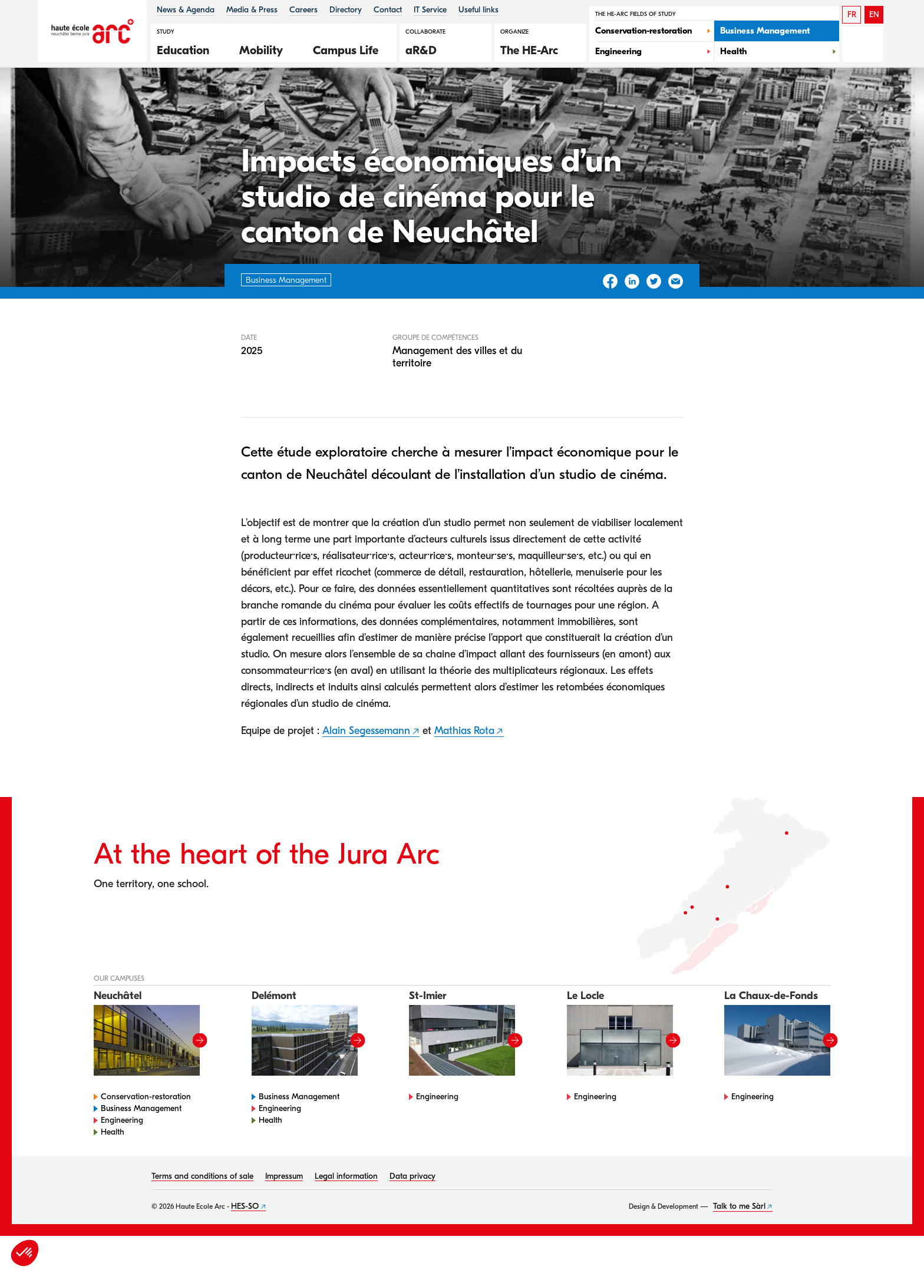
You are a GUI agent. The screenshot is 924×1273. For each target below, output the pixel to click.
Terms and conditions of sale (202, 1213)
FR (851, 14)
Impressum (284, 1213)
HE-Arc (116, 99)
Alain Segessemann (366, 768)
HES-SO (245, 1243)
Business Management (141, 1145)
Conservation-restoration (146, 1134)
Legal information (346, 1213)
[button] (189, 49)
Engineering (122, 1157)
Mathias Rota (464, 768)
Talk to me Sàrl (739, 1243)
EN (874, 14)
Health (112, 1169)
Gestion (161, 99)
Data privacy (412, 1213)
